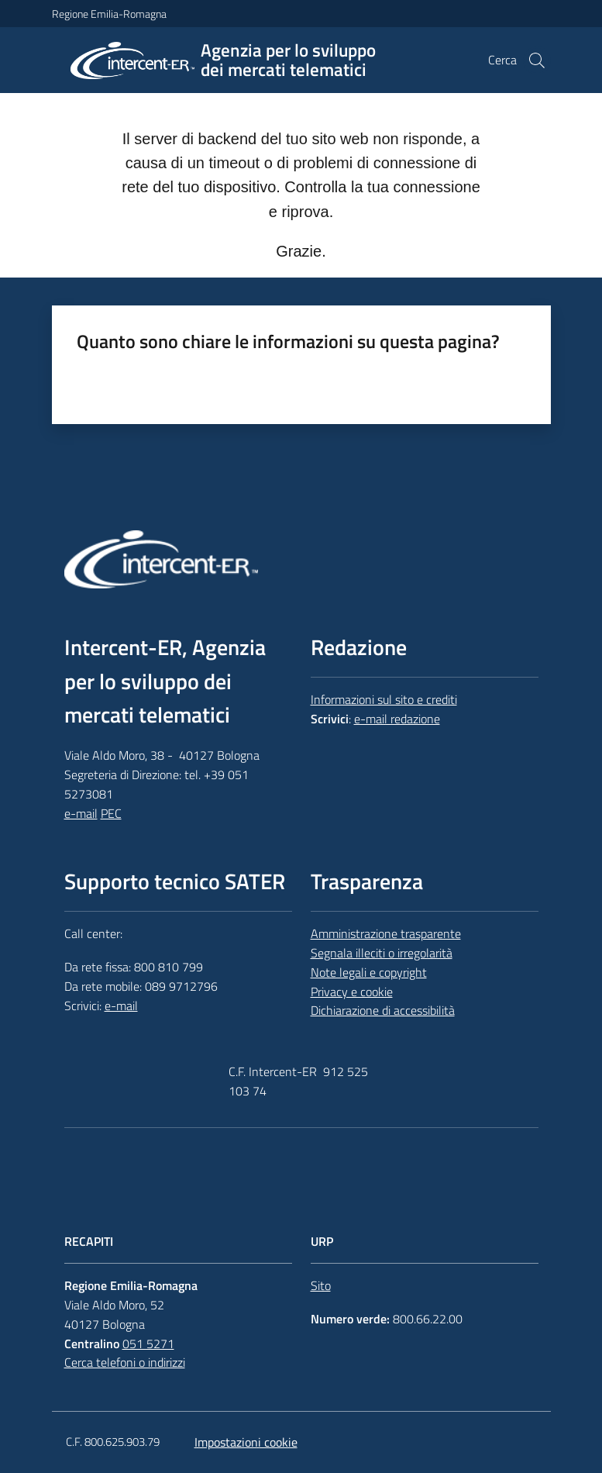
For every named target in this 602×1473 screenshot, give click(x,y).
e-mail (81, 813)
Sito (321, 1285)
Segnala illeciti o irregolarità (381, 952)
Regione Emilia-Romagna (109, 13)
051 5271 (148, 1343)
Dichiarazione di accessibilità (383, 1010)
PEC (111, 813)
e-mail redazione (397, 718)
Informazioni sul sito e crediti (384, 699)
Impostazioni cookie (246, 1442)
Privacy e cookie (352, 991)
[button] (537, 60)
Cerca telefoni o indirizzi (124, 1362)
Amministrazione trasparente (386, 933)
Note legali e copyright (369, 972)
